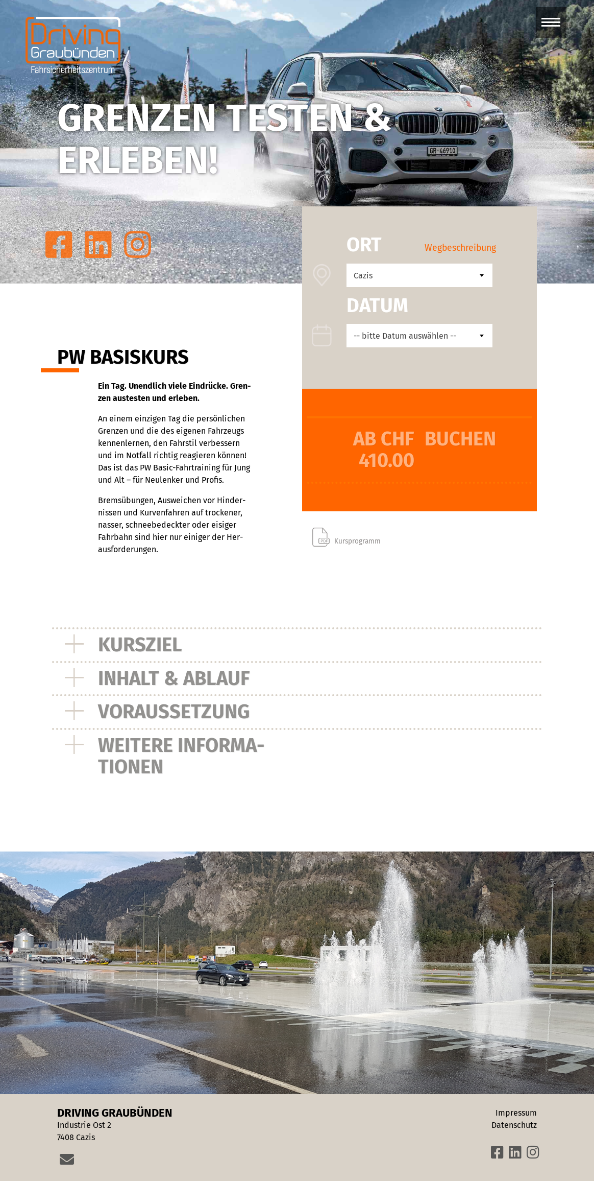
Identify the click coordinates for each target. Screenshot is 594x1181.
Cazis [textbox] (363, 275)
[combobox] (419, 275)
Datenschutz (514, 1125)
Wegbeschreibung (460, 248)
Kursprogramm (357, 541)
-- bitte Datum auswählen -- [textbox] (405, 336)
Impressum (516, 1113)
